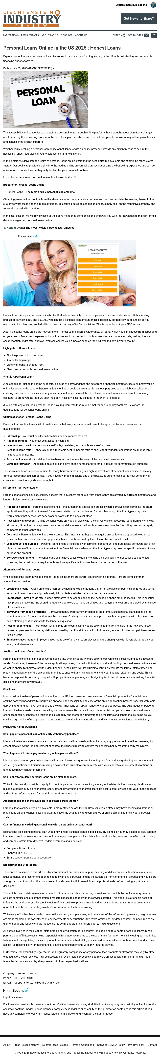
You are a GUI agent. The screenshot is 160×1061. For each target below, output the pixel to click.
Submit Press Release (55, 1044)
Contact (66, 35)
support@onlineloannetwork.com (34, 857)
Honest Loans (15, 192)
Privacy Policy (136, 1044)
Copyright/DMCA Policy (111, 1044)
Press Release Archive (26, 1044)
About (6, 1044)
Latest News (11, 35)
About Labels (49, 35)
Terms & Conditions (82, 1044)
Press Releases (30, 35)
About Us (81, 35)
